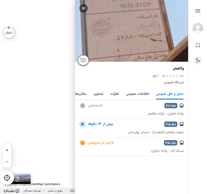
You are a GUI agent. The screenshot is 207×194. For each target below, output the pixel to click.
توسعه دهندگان (32, 191)
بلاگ (72, 191)
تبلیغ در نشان (55, 191)
